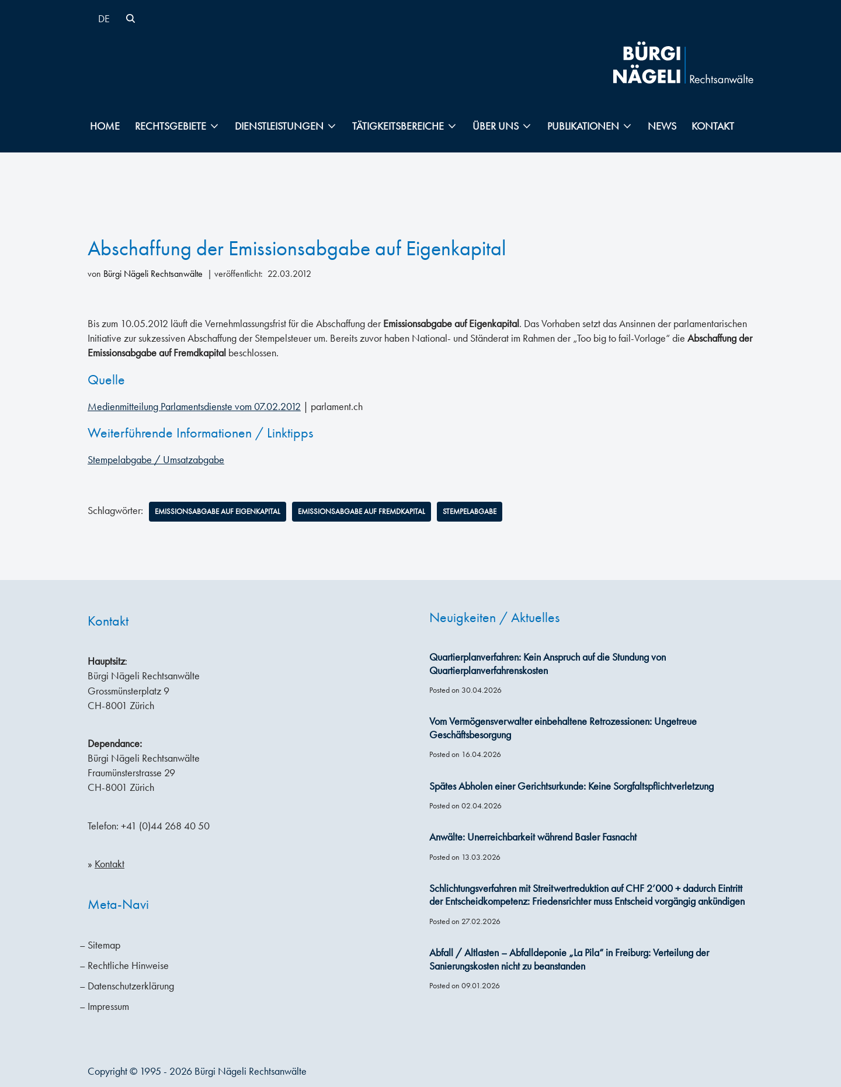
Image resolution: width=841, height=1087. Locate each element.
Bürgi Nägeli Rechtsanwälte (153, 273)
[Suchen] (130, 18)
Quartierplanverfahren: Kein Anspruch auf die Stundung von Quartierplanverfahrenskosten (547, 664)
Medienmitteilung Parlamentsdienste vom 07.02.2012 (194, 406)
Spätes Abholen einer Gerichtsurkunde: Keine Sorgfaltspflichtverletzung (571, 786)
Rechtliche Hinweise (128, 965)
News (662, 126)
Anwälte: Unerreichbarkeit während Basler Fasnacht (533, 837)
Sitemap (104, 945)
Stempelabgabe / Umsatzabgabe (156, 459)
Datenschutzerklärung (131, 986)
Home (105, 126)
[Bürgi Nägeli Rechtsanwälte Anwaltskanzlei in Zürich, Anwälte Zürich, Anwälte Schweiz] (683, 62)
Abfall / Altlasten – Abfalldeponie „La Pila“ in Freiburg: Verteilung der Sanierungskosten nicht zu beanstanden (569, 959)
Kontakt (712, 126)
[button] (214, 126)
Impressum (108, 1006)
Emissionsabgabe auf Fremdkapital (376, 511)
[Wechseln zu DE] (104, 18)
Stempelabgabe (491, 511)
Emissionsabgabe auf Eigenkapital (222, 511)
